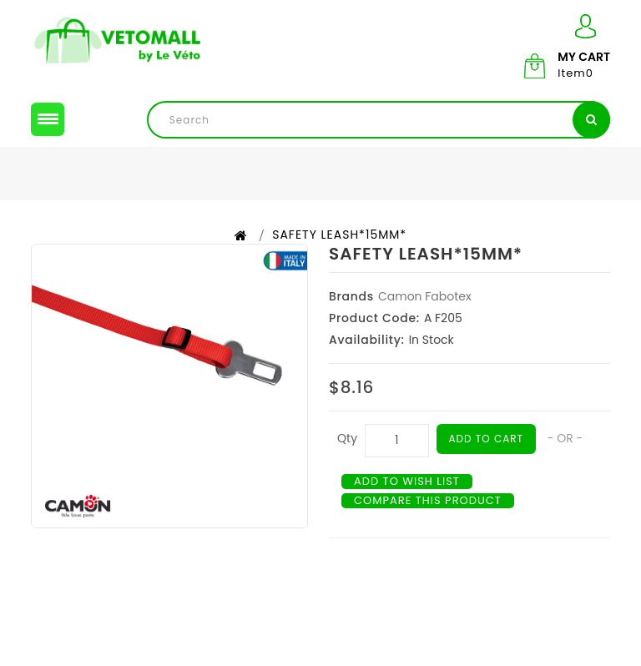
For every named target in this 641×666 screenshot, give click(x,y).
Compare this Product (428, 500)
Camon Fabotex (425, 296)
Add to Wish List (407, 481)
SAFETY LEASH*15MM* (339, 234)
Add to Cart (486, 438)
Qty (347, 438)
